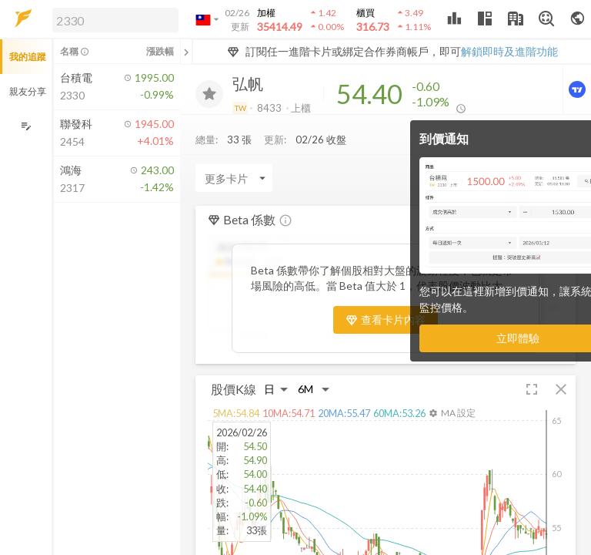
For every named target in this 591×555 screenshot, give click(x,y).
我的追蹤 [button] (27, 56)
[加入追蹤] (209, 94)
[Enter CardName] (233, 178)
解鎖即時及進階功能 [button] (509, 51)
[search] (115, 20)
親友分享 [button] (27, 91)
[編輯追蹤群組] (26, 126)
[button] (112, 19)
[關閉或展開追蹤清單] (186, 51)
